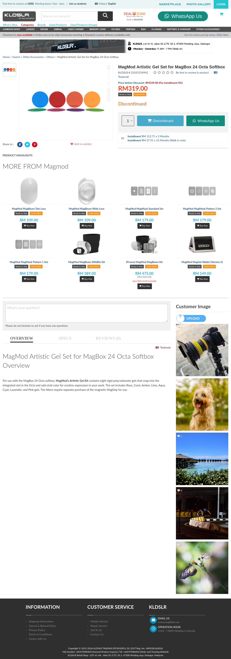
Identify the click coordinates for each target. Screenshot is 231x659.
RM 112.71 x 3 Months (148, 136)
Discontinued (160, 121)
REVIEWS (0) (108, 338)
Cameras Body (11, 29)
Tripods (130, 29)
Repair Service (98, 625)
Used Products (58, 24)
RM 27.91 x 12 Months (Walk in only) (157, 140)
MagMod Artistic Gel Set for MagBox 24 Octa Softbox (171, 66)
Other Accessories (208, 29)
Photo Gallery (199, 4)
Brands (42, 24)
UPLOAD (190, 318)
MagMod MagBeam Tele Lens (29, 208)
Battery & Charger (179, 29)
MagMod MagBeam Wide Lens (86, 208)
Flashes (156, 29)
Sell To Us (96, 630)
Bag (143, 29)
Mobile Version (99, 621)
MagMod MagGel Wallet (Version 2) (202, 262)
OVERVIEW (21, 338)
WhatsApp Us (183, 16)
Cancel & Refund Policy (42, 625)
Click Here (222, 34)
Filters (115, 29)
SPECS (65, 338)
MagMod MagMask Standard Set (144, 208)
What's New (10, 24)
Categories (27, 24)
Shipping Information (41, 621)
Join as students (77, 3)
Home (6, 57)
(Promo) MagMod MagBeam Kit (144, 262)
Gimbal (58, 29)
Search (16, 57)
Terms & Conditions (40, 634)
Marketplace (170, 4)
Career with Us (37, 638)
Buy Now (29, 226)
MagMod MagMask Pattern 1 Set (29, 262)
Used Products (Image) (83, 24)
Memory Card (98, 29)
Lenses (30, 29)
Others (50, 57)
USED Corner (76, 29)
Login (221, 4)
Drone (44, 29)
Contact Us (97, 634)
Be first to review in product (192, 72)
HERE (31, 3)
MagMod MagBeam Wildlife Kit (86, 262)
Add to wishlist (80, 144)
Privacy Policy (37, 630)
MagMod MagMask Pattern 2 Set (202, 208)
